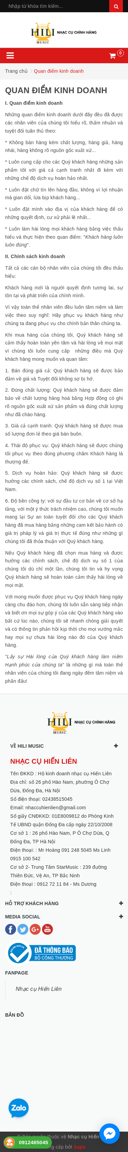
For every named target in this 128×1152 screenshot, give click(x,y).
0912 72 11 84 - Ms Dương (66, 884)
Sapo (79, 1147)
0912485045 (33, 1142)
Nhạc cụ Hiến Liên (39, 989)
